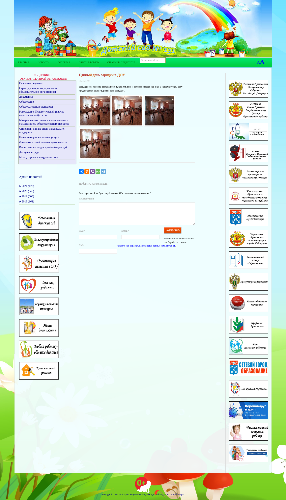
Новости (43, 62)
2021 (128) (26, 186)
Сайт (81, 249)
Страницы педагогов (121, 62)
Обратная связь (89, 62)
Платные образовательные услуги (39, 137)
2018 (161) (26, 201)
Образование (27, 101)
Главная (23, 62)
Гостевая (64, 62)
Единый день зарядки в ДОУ (102, 75)
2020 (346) (26, 191)
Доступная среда (29, 152)
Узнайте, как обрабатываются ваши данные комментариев (146, 250)
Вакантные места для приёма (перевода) (43, 147)
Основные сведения (31, 83)
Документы (26, 96)
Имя (82, 235)
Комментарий (86, 198)
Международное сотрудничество (38, 157)
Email (125, 235)
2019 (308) (26, 196)
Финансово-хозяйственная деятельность (43, 142)
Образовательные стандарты (36, 106)
